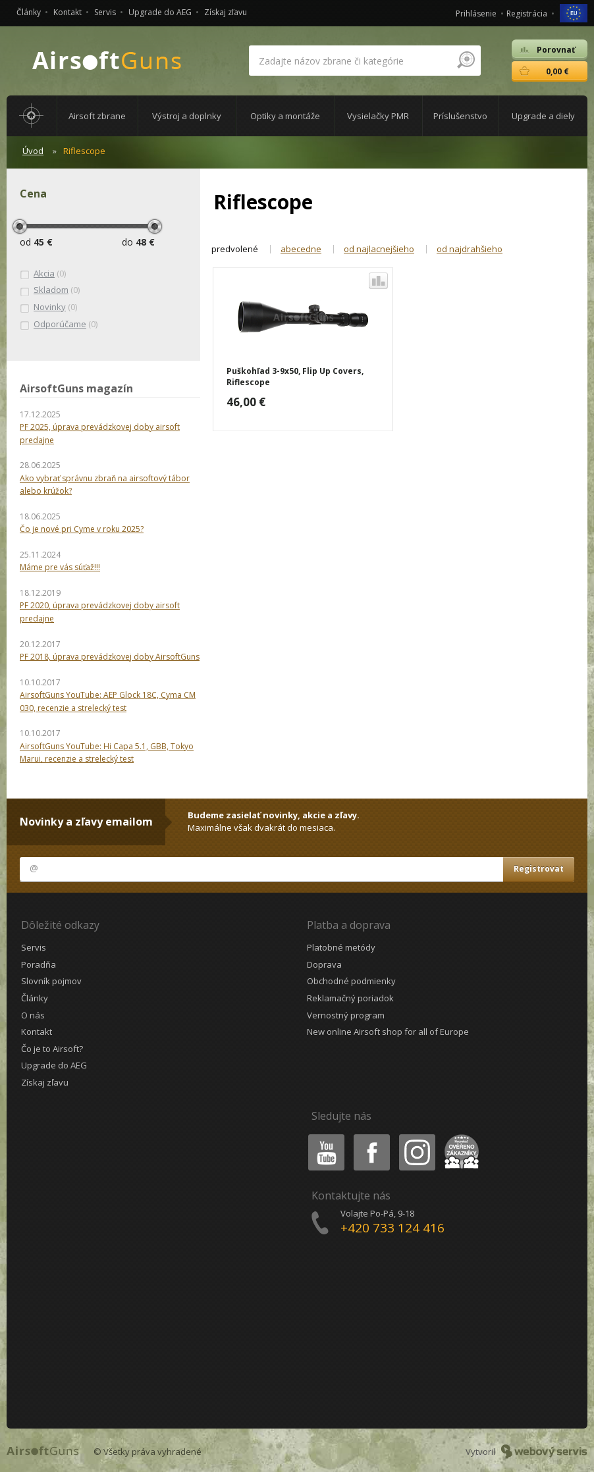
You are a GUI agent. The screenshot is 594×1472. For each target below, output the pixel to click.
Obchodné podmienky (351, 981)
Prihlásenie (476, 13)
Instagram (416, 1136)
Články (28, 12)
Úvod (32, 151)
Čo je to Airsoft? (52, 1049)
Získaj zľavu (225, 12)
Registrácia (526, 13)
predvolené (234, 249)
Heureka (459, 1136)
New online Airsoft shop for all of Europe (388, 1032)
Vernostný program (346, 1015)
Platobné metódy (341, 947)
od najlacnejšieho (379, 249)
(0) (43, 273)
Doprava (324, 964)
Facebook (370, 1136)
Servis (105, 12)
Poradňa (38, 964)
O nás (33, 1015)
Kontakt (67, 12)
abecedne (301, 249)
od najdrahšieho (469, 249)
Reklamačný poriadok (350, 998)
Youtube (322, 1136)
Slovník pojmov (51, 981)
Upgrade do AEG (160, 12)
